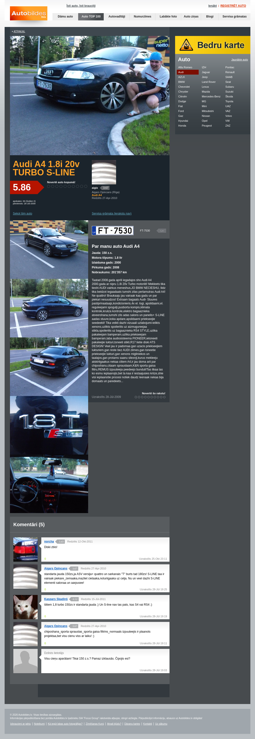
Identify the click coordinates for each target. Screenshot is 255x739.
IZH (204, 67)
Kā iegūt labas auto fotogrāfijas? (65, 723)
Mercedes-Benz (211, 96)
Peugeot (207, 125)
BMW (181, 81)
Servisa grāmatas (234, 16)
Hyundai (183, 120)
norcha (49, 541)
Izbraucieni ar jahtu (20, 723)
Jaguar (206, 72)
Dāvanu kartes (132, 723)
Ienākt (212, 6)
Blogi (209, 16)
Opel (204, 120)
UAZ (228, 106)
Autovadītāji (117, 16)
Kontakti (147, 723)
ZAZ (227, 125)
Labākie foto (168, 16)
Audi (181, 72)
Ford (181, 111)
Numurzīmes (142, 16)
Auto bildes (28, 16)
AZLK (181, 77)
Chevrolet (184, 86)
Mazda (206, 91)
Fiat (180, 106)
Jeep (205, 77)
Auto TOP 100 (91, 16)
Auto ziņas (191, 16)
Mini (204, 106)
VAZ (227, 111)
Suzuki (229, 91)
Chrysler (183, 91)
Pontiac (229, 67)
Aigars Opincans (55, 568)
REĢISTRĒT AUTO (233, 6)
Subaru (229, 86)
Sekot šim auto (22, 213)
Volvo (228, 115)
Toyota (229, 101)
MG (204, 101)
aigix (95, 187)
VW (227, 120)
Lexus (205, 86)
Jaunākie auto (239, 59)
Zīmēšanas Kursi (95, 723)
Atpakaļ (19, 31)
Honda (182, 125)
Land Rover (209, 81)
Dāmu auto (65, 16)
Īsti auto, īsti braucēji (81, 6)
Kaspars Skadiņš (56, 599)
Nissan (206, 115)
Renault (230, 72)
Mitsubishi (208, 111)
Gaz (180, 115)
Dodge (182, 101)
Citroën (182, 96)
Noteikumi (39, 723)
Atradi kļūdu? (114, 723)
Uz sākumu (161, 723)
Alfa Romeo (185, 67)
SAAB (228, 77)
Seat (228, 81)
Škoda (229, 96)
